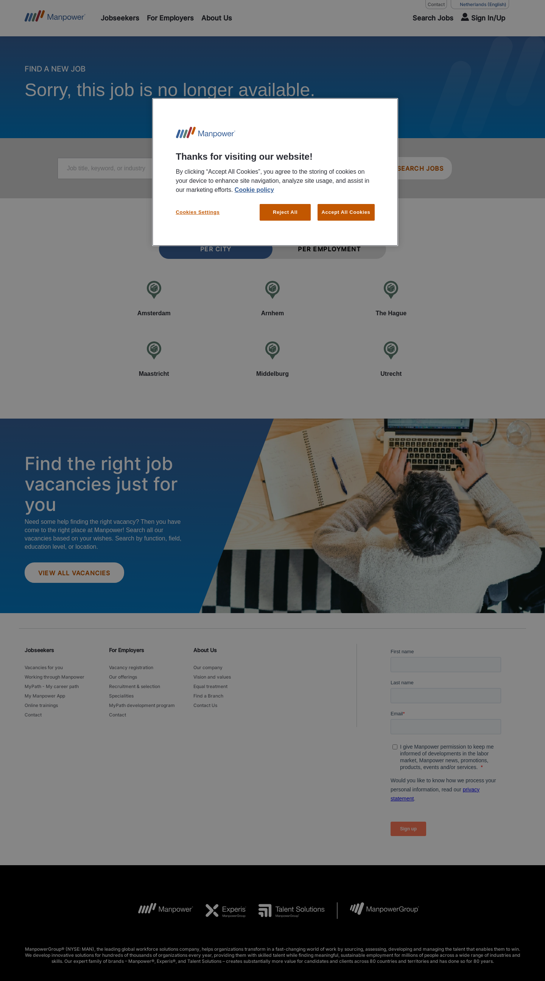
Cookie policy (254, 190)
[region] (275, 172)
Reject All (285, 212)
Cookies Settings (198, 212)
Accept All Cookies (346, 212)
